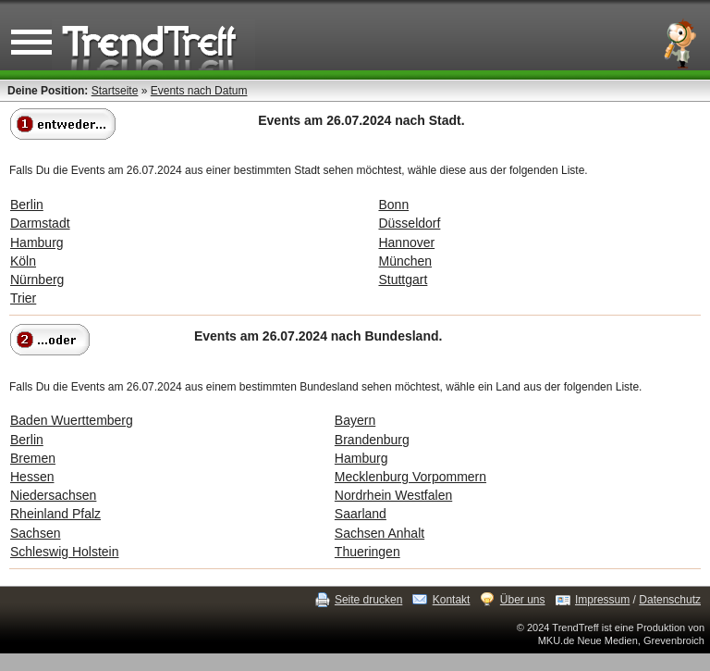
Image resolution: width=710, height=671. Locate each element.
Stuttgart (402, 279)
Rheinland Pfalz (55, 513)
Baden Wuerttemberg (71, 420)
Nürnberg (37, 279)
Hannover (406, 242)
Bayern (355, 420)
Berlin (26, 204)
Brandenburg (372, 439)
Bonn (393, 204)
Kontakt (452, 599)
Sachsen (35, 533)
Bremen (32, 458)
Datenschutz (670, 599)
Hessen (32, 476)
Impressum (602, 599)
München (405, 261)
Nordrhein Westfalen (393, 495)
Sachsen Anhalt (379, 533)
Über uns (522, 599)
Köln (23, 261)
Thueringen (367, 551)
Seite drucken (368, 599)
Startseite (115, 90)
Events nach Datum (199, 90)
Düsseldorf (409, 223)
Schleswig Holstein (64, 551)
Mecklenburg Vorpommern (410, 476)
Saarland (360, 513)
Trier (23, 298)
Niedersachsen (53, 495)
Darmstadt (40, 223)
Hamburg (37, 242)
